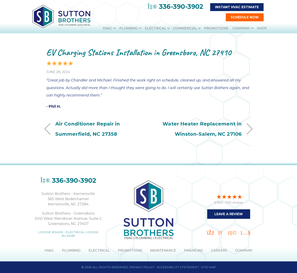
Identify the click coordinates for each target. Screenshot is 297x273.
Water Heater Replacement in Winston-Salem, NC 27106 (198, 129)
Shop (262, 28)
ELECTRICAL (99, 250)
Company (241, 28)
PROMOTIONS (130, 250)
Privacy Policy (142, 267)
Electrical (155, 28)
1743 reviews (234, 202)
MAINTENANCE (163, 250)
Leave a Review (228, 214)
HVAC (107, 28)
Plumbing (128, 28)
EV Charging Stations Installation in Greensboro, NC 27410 (138, 52)
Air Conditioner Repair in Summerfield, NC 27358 (87, 129)
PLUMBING (71, 250)
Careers (219, 250)
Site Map (208, 267)
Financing (193, 250)
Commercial (185, 28)
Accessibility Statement (178, 267)
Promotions (216, 28)
